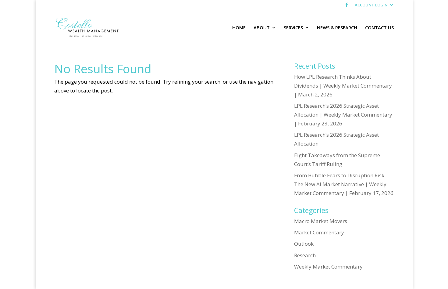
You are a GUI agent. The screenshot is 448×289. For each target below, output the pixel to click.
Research (305, 255)
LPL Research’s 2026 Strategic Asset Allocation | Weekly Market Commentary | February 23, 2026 (343, 114)
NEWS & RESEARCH (337, 28)
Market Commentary (319, 232)
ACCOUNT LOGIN (371, 5)
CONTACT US (379, 28)
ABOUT (262, 28)
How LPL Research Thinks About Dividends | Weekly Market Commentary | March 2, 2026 (343, 85)
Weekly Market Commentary (328, 266)
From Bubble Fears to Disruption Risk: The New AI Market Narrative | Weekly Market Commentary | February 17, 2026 (343, 184)
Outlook (304, 243)
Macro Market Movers (320, 221)
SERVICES (293, 28)
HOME (239, 28)
